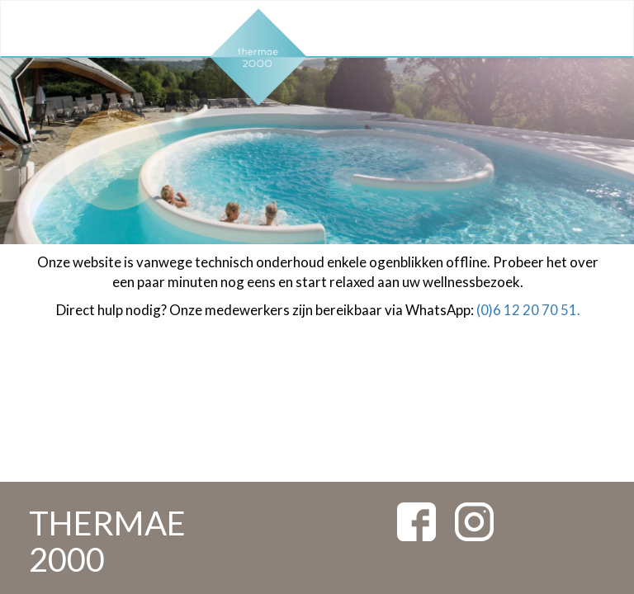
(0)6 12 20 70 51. (528, 309)
